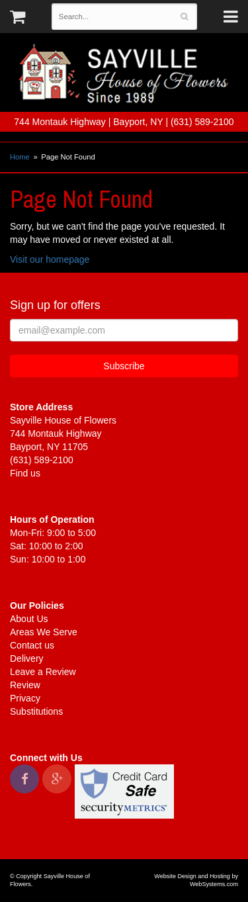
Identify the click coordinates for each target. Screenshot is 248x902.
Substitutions (36, 711)
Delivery (27, 658)
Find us (25, 473)
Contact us (32, 645)
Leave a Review (43, 671)
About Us (29, 618)
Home (20, 157)
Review (25, 685)
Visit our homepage (49, 259)
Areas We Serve (43, 632)
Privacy (25, 698)
